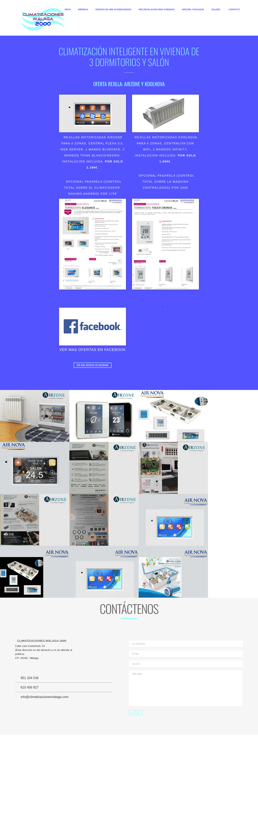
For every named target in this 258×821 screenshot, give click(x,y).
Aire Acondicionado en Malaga (70, 801)
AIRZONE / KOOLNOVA (193, 9)
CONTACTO (234, 9)
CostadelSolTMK (181, 814)
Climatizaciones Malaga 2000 (89, 798)
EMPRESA (83, 9)
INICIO (68, 9)
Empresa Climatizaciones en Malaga (163, 798)
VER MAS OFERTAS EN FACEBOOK (92, 350)
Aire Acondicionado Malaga (106, 801)
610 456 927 (26, 624)
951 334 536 (26, 614)
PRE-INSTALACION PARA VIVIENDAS (157, 9)
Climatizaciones (199, 801)
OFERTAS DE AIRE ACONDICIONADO (113, 9)
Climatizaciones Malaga (56, 798)
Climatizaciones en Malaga (123, 798)
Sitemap (144, 805)
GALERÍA (215, 9)
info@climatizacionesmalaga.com (45, 633)
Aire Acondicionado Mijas (173, 801)
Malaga (132, 805)
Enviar (135, 649)
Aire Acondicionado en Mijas (140, 801)
